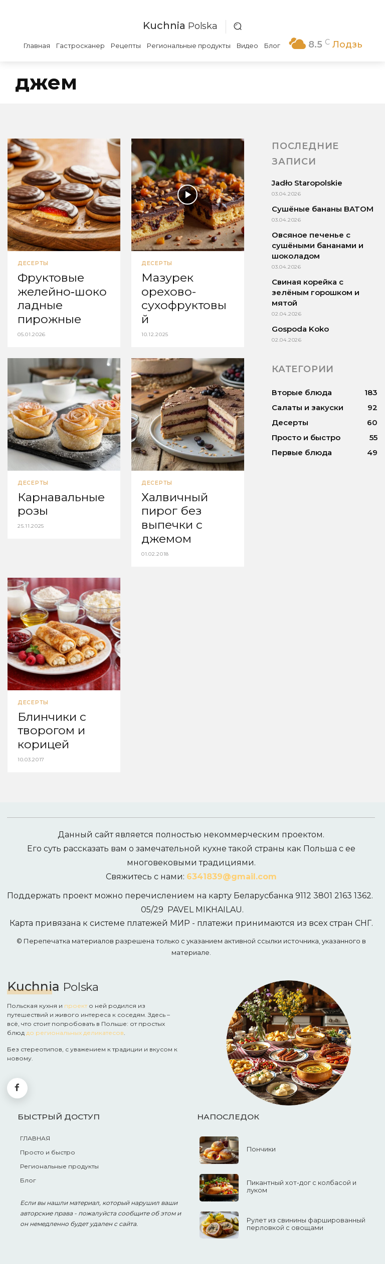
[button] (237, 26)
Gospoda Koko (300, 329)
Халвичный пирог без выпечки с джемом (173, 512)
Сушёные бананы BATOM (322, 209)
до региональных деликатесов (75, 1023)
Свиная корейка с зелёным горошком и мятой (315, 292)
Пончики (261, 1139)
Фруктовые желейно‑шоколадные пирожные (61, 296)
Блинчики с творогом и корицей (51, 723)
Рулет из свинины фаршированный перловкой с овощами (303, 1214)
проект (75, 996)
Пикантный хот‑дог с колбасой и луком (309, 1176)
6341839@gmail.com (231, 867)
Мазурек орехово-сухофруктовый (185, 290)
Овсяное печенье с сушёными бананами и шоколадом (317, 245)
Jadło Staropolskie (307, 183)
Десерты (32, 263)
